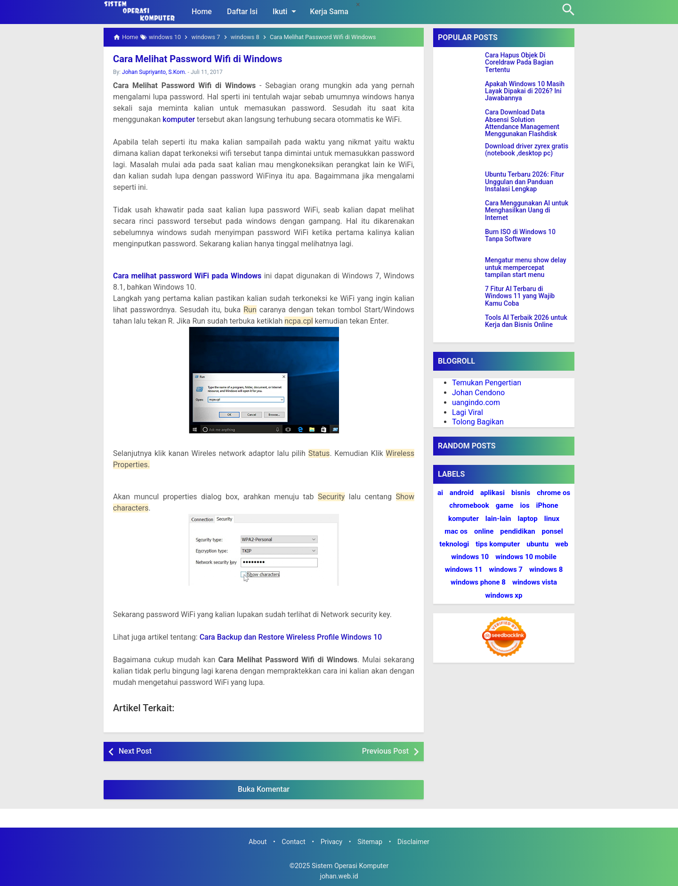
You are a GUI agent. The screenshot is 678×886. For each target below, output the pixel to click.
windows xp (504, 595)
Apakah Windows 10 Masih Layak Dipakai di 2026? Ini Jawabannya (525, 91)
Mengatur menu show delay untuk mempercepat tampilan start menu (525, 267)
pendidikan (517, 531)
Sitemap (369, 842)
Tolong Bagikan (478, 421)
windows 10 (470, 557)
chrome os (553, 492)
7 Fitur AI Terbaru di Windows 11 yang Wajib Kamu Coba (520, 296)
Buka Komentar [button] (264, 789)
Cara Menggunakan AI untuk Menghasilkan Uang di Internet (526, 210)
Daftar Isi (242, 11)
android (462, 492)
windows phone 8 (478, 582)
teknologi (454, 544)
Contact (293, 842)
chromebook (469, 505)
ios (524, 505)
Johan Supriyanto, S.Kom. (154, 72)
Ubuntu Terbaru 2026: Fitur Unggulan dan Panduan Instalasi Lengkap (524, 182)
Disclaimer (413, 842)
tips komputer (498, 544)
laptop (528, 518)
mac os (456, 531)
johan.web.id (339, 876)
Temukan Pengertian (486, 382)
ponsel (552, 531)
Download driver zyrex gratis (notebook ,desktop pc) (526, 150)
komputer (178, 119)
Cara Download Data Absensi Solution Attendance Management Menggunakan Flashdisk (522, 123)
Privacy (332, 842)
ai (440, 492)
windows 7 (506, 569)
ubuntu (537, 544)
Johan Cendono (478, 392)
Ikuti (286, 11)
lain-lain (498, 518)
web (561, 544)
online (483, 531)
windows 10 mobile (526, 557)
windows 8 (546, 569)
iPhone (547, 505)
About (257, 842)
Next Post (135, 751)
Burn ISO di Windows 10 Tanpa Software (520, 235)
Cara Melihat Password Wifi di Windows (196, 59)
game (505, 505)
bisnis (520, 492)
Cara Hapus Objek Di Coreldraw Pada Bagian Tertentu (519, 62)
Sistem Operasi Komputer (350, 866)
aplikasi (492, 492)
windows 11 (464, 569)
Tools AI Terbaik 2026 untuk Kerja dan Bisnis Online (526, 321)
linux (551, 518)
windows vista (534, 582)
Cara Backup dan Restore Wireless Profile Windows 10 (291, 637)
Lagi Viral (467, 412)
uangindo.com (476, 402)
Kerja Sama (329, 11)
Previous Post (385, 751)
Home (202, 11)
